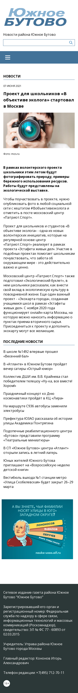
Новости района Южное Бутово (29, 34)
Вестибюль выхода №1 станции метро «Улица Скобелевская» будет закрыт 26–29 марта (38, 482)
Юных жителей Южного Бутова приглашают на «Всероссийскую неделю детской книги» (36, 465)
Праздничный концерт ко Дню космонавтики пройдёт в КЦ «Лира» (33, 395)
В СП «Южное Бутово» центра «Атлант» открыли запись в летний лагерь (36, 450)
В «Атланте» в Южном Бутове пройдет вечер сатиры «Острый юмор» (35, 366)
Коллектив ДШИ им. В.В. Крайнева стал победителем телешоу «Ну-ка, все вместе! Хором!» (37, 381)
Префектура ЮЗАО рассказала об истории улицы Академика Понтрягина (37, 420)
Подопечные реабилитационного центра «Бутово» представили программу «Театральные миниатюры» (37, 435)
